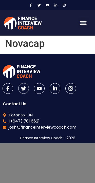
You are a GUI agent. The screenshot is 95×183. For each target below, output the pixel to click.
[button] (83, 23)
